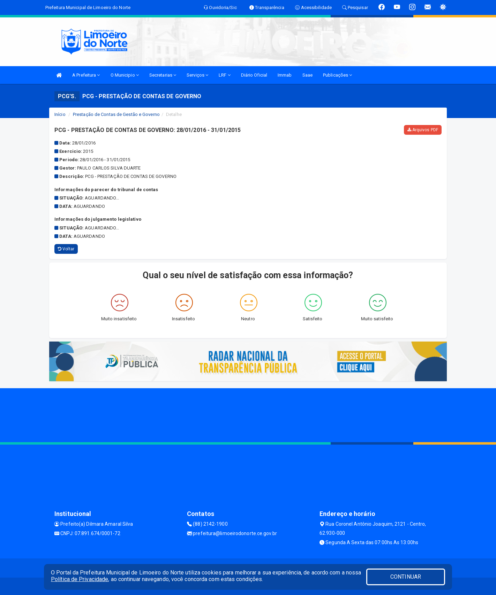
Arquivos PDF (422, 129)
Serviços (197, 75)
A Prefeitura (86, 75)
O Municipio (125, 75)
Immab (285, 75)
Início (60, 114)
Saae (307, 75)
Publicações (337, 75)
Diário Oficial (254, 75)
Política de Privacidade (79, 579)
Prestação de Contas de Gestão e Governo (116, 114)
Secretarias (162, 75)
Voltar (66, 248)
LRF (225, 75)
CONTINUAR (405, 576)
